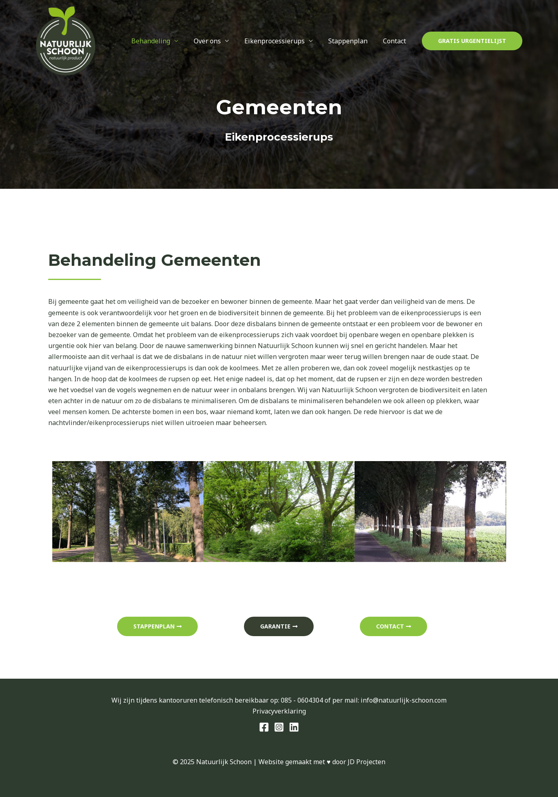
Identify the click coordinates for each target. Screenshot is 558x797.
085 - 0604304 (302, 700)
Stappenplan (351, 40)
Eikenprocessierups (280, 40)
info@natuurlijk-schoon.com (404, 700)
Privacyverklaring (279, 711)
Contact (395, 40)
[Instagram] (279, 727)
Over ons (215, 40)
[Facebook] (264, 727)
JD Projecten (366, 761)
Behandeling (161, 40)
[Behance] (294, 727)
